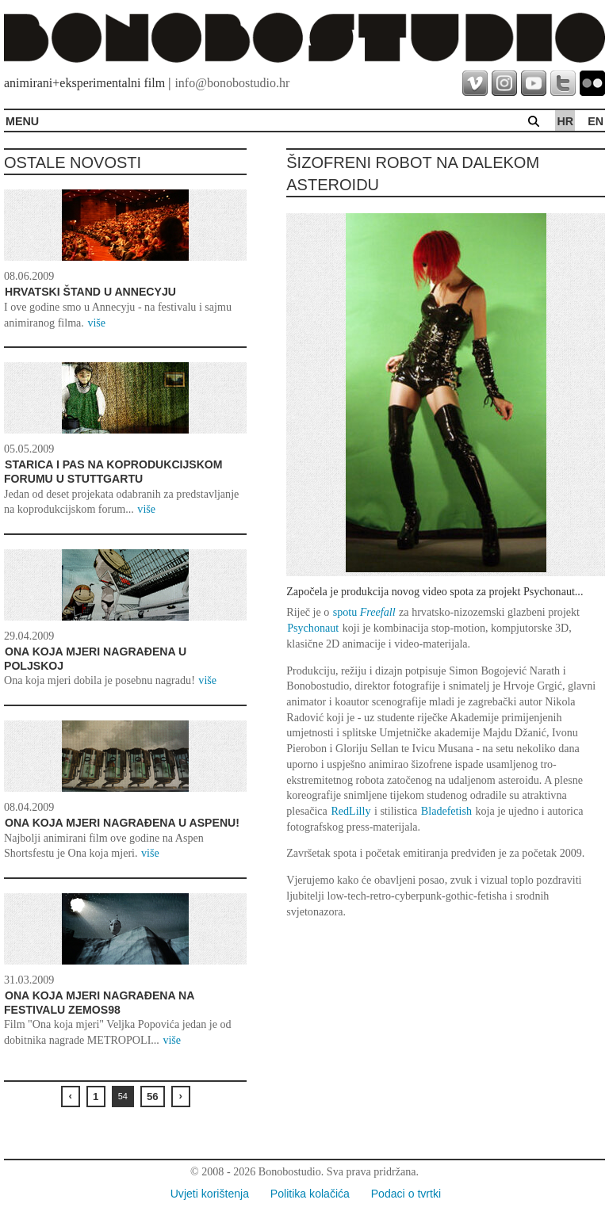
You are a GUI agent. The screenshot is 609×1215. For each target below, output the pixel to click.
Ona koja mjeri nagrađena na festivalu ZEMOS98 (99, 1002)
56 (153, 1096)
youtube (533, 83)
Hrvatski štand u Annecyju (90, 291)
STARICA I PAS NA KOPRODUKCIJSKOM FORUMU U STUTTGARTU (113, 471)
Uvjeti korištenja (209, 1193)
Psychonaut (313, 627)
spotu (364, 612)
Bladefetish (446, 810)
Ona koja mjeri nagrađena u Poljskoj (95, 658)
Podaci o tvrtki (406, 1193)
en (595, 121)
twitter (563, 83)
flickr (592, 83)
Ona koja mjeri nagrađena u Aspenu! (122, 822)
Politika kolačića (310, 1193)
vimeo (475, 83)
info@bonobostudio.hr (231, 83)
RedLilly (350, 810)
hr (565, 121)
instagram (504, 83)
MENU (22, 121)
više (96, 322)
